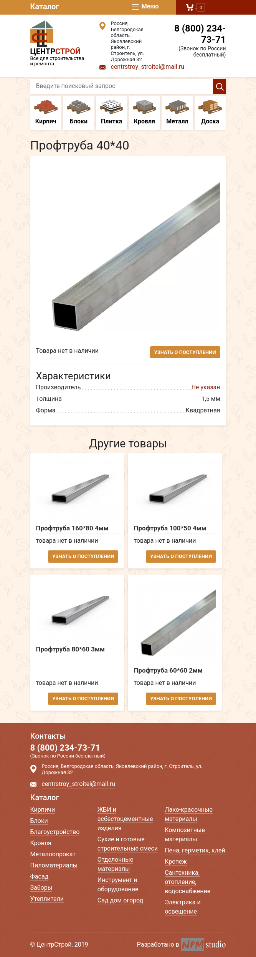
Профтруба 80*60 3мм (70, 649)
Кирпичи (42, 809)
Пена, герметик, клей (195, 850)
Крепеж (176, 861)
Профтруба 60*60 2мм (168, 670)
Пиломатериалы (54, 865)
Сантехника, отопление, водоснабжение (187, 882)
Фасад (39, 876)
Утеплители (47, 898)
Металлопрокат (53, 854)
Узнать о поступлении (185, 352)
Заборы (41, 887)
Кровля (145, 112)
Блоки (79, 112)
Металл (177, 112)
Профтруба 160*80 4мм (72, 528)
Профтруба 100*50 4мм (170, 528)
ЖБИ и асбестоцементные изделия (125, 819)
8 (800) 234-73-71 (200, 34)
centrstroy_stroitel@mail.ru (148, 66)
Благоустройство (55, 832)
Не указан (206, 387)
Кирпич (46, 112)
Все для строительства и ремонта (59, 43)
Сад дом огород (120, 900)
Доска (210, 112)
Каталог (44, 6)
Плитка (112, 112)
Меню (145, 7)
